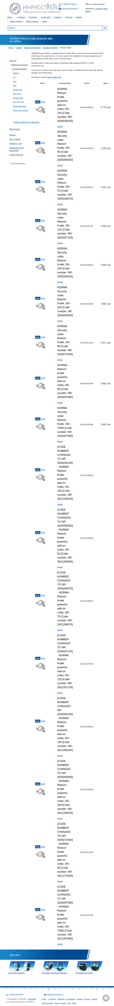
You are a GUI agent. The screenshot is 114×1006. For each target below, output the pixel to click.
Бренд (12, 135)
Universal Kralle (19, 106)
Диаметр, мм (15, 143)
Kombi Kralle (18, 98)
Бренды (12, 61)
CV (14, 77)
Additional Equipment (32, 48)
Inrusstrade (32, 999)
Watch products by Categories (26, 122)
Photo (38, 102)
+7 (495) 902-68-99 (68, 4)
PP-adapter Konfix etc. (84, 973)
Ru (48, 4)
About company (16, 21)
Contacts (57, 17)
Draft (43, 102)
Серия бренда (16, 155)
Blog (69, 1003)
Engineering (45, 17)
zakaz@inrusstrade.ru (70, 9)
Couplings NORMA (50, 48)
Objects (79, 17)
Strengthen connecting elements (54, 973)
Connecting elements (16, 973)
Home (9, 17)
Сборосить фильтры (18, 163)
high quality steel (54, 77)
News (44, 21)
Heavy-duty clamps (20, 110)
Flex (14, 86)
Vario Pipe (17, 94)
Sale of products (32, 21)
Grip (14, 81)
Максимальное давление (16, 149)
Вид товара (14, 139)
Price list (68, 17)
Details (60, 127)
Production (33, 17)
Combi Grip (17, 90)
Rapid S (16, 73)
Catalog (19, 48)
